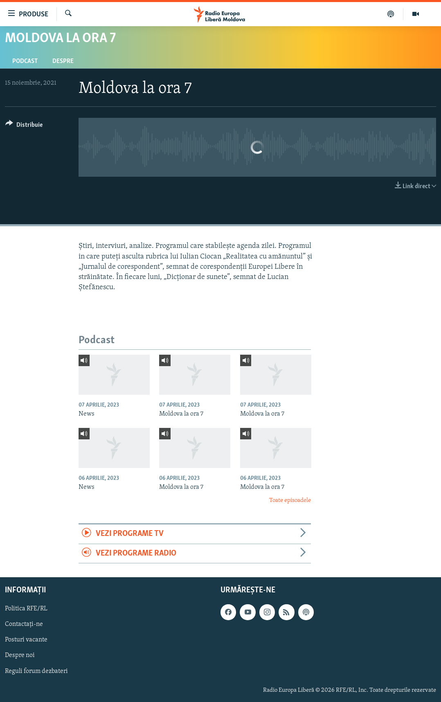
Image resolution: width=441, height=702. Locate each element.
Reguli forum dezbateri (36, 671)
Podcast (25, 61)
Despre (63, 61)
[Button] (24, 126)
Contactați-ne (24, 624)
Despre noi (20, 655)
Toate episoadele (290, 500)
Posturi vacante (26, 640)
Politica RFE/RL (26, 608)
